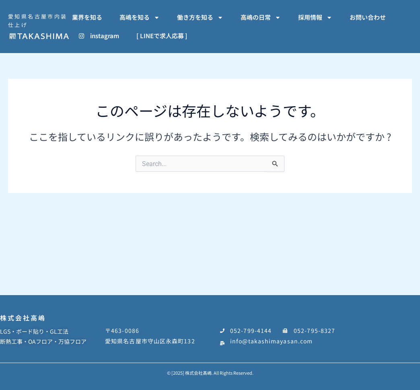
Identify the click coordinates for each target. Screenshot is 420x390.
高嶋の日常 (261, 17)
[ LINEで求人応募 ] (161, 35)
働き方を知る (200, 17)
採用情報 (315, 17)
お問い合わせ (368, 17)
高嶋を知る (139, 17)
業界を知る (87, 17)
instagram (99, 35)
